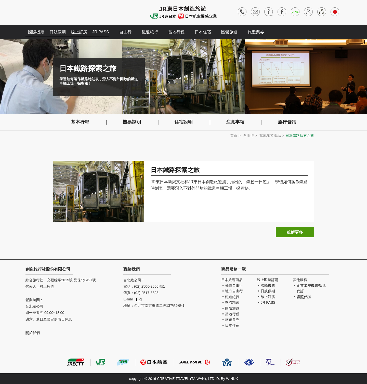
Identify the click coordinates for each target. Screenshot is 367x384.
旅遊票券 (256, 32)
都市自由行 (234, 285)
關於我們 (32, 333)
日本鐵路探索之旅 (175, 169)
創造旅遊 (41, 12)
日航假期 (57, 32)
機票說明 (132, 122)
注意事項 (235, 122)
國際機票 (36, 32)
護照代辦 (304, 297)
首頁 (233, 136)
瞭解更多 (295, 232)
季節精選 (232, 302)
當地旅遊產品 (270, 136)
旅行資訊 (287, 122)
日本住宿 (203, 32)
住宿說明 (183, 122)
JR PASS (100, 32)
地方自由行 (234, 291)
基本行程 (80, 122)
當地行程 (176, 32)
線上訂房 (79, 32)
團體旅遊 (229, 32)
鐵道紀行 (150, 32)
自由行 (125, 32)
